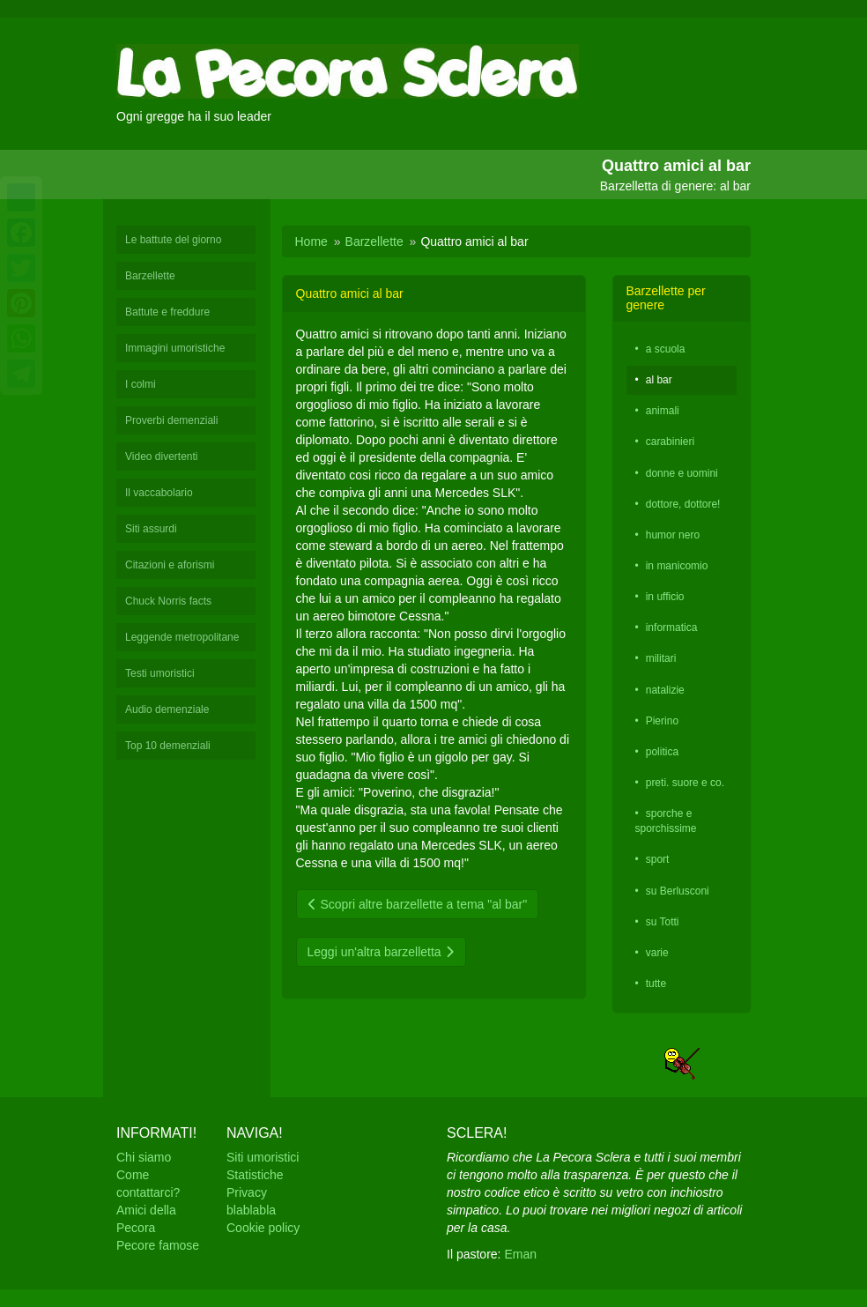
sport (658, 859)
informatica (672, 627)
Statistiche (255, 1175)
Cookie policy (263, 1228)
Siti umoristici (262, 1157)
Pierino (662, 721)
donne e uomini (682, 473)
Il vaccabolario (159, 492)
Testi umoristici (160, 673)
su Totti (662, 922)
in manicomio (677, 566)
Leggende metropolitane (182, 637)
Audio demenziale (167, 709)
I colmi (140, 384)
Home (311, 241)
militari (661, 658)
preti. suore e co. (685, 782)
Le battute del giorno (173, 240)
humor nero (673, 535)
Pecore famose (157, 1245)
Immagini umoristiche (175, 348)
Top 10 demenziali (168, 745)
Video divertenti (161, 456)
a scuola (665, 349)
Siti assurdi (151, 529)
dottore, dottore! (683, 504)
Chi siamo (143, 1157)
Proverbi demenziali (171, 420)
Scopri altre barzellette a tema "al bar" (418, 904)
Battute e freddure (167, 312)
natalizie (665, 690)
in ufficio (665, 596)
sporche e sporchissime (666, 821)
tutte (656, 983)
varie (657, 953)
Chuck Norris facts (168, 601)
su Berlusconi (677, 891)
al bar (659, 380)
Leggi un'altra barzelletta (381, 952)
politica (662, 752)
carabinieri (670, 441)
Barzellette (150, 276)
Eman (520, 1254)
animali (662, 411)
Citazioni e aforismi (169, 565)
